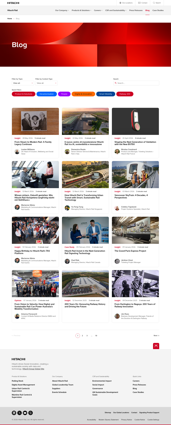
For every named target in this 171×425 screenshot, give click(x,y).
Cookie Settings (153, 420)
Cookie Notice (140, 420)
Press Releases (136, 10)
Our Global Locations (121, 413)
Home (9, 19)
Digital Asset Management (23, 385)
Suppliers (56, 388)
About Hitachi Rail (60, 381)
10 (96, 336)
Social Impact (98, 385)
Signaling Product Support (149, 413)
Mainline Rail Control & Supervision (22, 396)
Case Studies (158, 10)
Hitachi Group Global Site (33, 369)
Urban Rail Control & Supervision (21, 389)
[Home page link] (14, 3)
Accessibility (91, 420)
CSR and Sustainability (115, 10)
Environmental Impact (101, 381)
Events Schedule (59, 392)
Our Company (62, 10)
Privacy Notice (126, 420)
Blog (147, 10)
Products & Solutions (81, 10)
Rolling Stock (17, 381)
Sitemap (108, 413)
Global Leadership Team (62, 385)
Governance (97, 388)
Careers (98, 10)
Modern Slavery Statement (109, 420)
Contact (134, 413)
